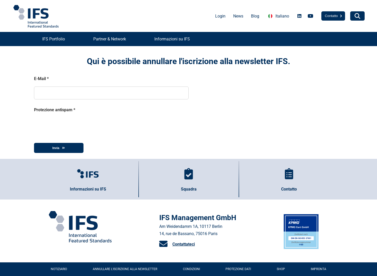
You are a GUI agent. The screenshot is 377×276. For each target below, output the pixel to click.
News (238, 16)
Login (220, 16)
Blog (255, 16)
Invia (58, 148)
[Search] (357, 16)
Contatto (331, 16)
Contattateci (183, 244)
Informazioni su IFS (172, 39)
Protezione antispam (54, 109)
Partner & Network (109, 39)
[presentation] (73, 126)
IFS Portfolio (53, 39)
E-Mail (41, 78)
